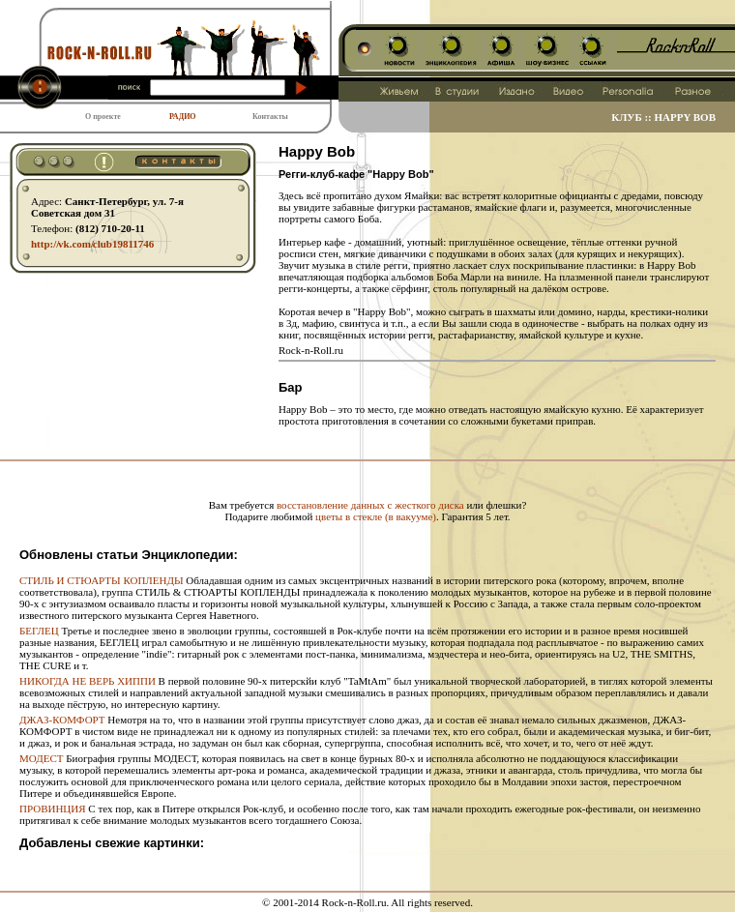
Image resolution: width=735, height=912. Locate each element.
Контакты (270, 116)
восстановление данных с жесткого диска (370, 505)
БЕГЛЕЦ (39, 630)
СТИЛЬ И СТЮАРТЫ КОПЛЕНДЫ (101, 580)
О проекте (103, 116)
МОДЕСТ (41, 758)
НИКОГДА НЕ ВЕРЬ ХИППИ (87, 681)
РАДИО (182, 116)
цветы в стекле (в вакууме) (375, 516)
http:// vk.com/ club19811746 (92, 244)
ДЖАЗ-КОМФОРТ (62, 719)
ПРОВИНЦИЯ (52, 808)
